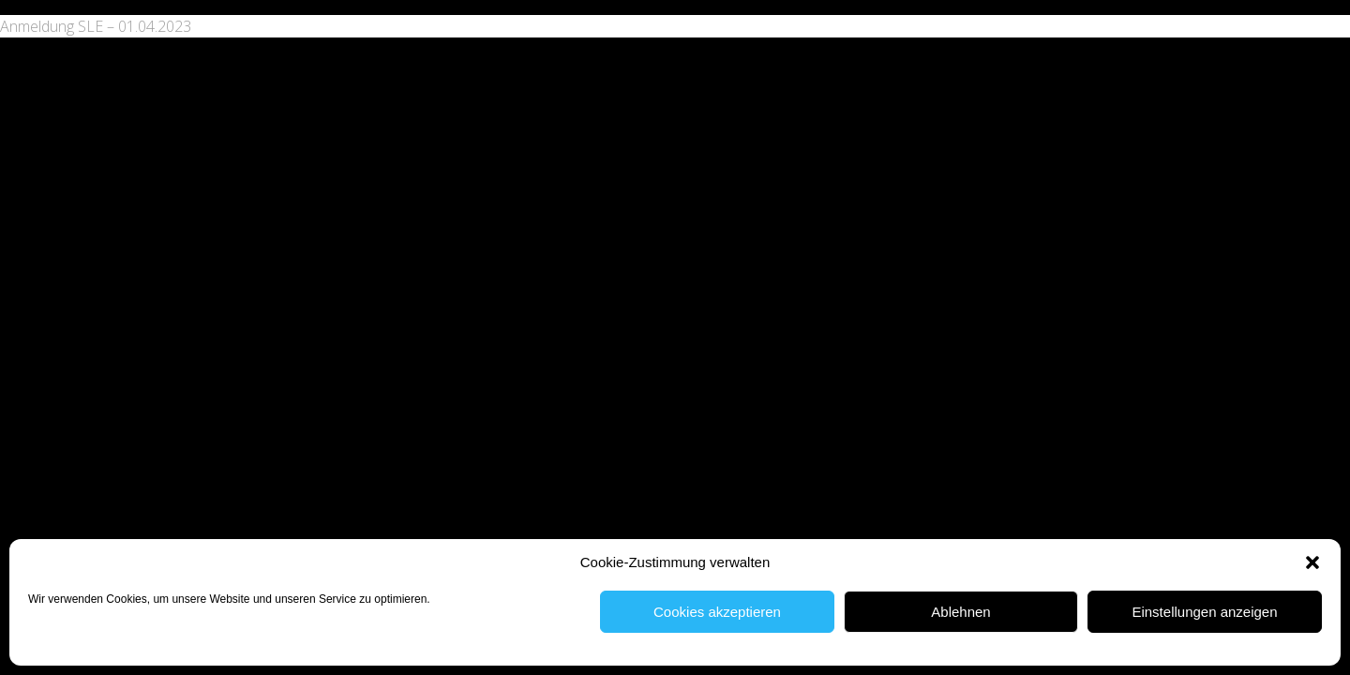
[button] (1312, 562)
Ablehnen (960, 612)
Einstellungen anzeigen (1204, 612)
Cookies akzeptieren (717, 612)
